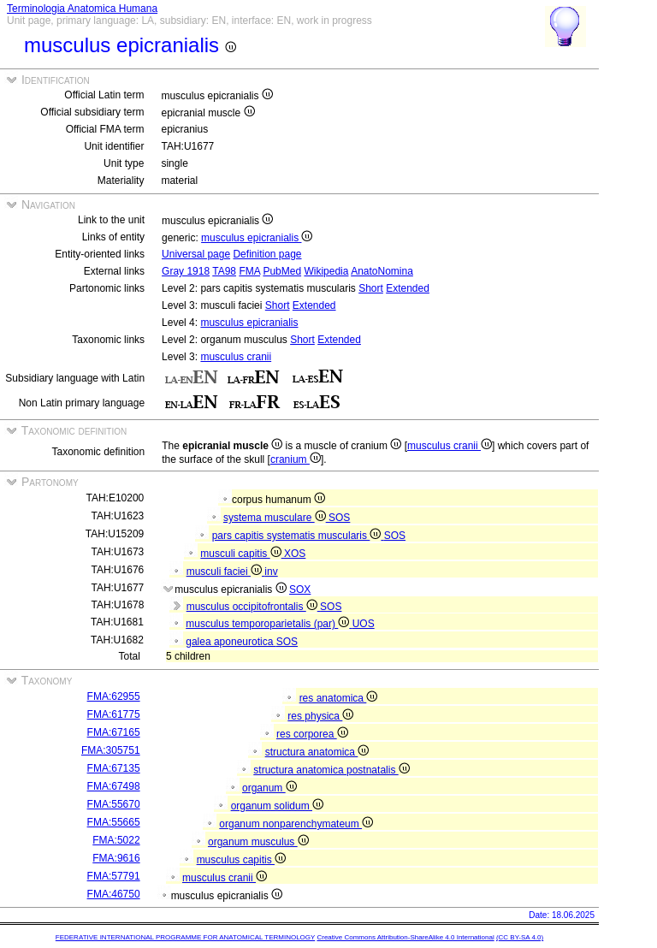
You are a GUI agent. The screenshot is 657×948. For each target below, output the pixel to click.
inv (270, 572)
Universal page (196, 254)
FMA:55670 (113, 804)
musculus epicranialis (256, 238)
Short (370, 288)
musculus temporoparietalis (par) (269, 624)
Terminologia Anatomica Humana (82, 9)
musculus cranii (235, 357)
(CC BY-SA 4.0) (519, 937)
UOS (363, 624)
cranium (295, 459)
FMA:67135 (113, 768)
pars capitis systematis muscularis (298, 536)
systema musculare (275, 518)
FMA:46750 (113, 894)
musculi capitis (242, 554)
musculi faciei (225, 572)
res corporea (312, 734)
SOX (300, 589)
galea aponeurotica (230, 642)
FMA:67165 (113, 732)
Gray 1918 (186, 271)
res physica (320, 716)
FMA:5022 (115, 840)
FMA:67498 (113, 786)
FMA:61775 (113, 714)
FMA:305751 (110, 750)
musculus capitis (241, 860)
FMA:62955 (113, 696)
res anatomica (338, 698)
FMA (249, 271)
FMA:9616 (115, 858)
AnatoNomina (382, 271)
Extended (407, 288)
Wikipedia (326, 271)
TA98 (224, 271)
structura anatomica (317, 752)
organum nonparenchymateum (296, 824)
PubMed (282, 271)
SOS (339, 518)
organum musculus (258, 842)
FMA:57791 (113, 876)
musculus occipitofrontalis (253, 607)
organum (269, 788)
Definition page (267, 254)
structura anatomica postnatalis (331, 770)
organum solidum (277, 806)
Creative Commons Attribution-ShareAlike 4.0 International (405, 937)
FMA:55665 (113, 822)
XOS (294, 554)
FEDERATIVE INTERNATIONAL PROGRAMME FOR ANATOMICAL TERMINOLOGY (185, 937)
